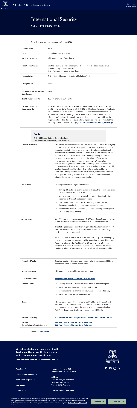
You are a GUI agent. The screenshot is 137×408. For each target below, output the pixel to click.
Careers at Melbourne (25, 374)
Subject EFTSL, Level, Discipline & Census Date (75, 278)
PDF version (44, 331)
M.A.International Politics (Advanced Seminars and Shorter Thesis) (83, 317)
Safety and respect (24, 379)
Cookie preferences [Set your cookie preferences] (116, 402)
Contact (19, 390)
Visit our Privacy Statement (77, 403)
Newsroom (20, 385)
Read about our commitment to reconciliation (35, 359)
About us (19, 369)
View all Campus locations (62, 390)
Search (128, 5)
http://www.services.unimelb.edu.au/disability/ (92, 122)
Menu (134, 5)
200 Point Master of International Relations (73, 325)
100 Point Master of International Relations (73, 322)
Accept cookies (98, 402)
